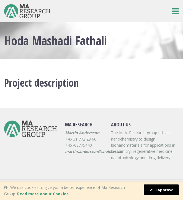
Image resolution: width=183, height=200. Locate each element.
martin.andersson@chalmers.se (94, 151)
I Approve (161, 190)
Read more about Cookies (43, 193)
